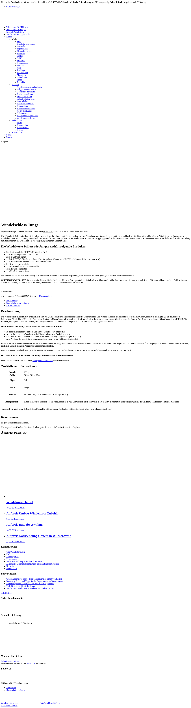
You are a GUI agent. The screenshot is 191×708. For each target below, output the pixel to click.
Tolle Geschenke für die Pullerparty (21, 586)
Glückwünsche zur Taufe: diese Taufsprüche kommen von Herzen (34, 579)
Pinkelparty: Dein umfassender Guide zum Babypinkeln (30, 583)
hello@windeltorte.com (42, 360)
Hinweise (10, 566)
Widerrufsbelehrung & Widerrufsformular (24, 561)
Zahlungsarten (12, 557)
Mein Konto (11, 568)
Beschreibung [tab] (12, 301)
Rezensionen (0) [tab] (13, 305)
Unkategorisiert (45, 296)
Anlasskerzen (17, 120)
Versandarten (12, 559)
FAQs (8, 554)
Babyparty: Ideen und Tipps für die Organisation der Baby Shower (34, 581)
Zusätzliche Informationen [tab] (17, 303)
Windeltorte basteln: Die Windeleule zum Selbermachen (30, 588)
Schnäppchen (17, 132)
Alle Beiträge (6, 593)
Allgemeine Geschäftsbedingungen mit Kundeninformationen (32, 564)
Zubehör (15, 84)
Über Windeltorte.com (15, 552)
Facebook (31, 663)
